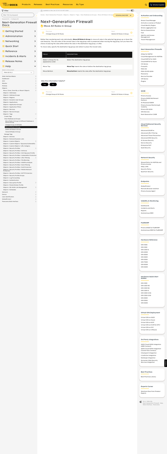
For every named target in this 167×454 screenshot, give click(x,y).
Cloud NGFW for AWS (148, 59)
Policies (4, 85)
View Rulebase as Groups (12, 118)
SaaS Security (146, 148)
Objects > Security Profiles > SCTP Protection (17, 173)
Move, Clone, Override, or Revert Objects (16, 90)
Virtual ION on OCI (147, 328)
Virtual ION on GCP (147, 323)
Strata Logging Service (148, 28)
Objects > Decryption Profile (12, 182)
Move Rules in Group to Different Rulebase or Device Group (19, 121)
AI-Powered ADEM (147, 103)
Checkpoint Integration (149, 353)
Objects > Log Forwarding (11, 178)
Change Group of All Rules (13, 124)
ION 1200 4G (145, 286)
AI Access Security (147, 141)
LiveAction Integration (148, 356)
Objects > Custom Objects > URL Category (16, 146)
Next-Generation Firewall (54, 14)
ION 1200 (144, 247)
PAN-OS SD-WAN (147, 72)
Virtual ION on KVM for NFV (150, 325)
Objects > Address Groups (11, 95)
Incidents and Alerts (148, 208)
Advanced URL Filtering (149, 133)
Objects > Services (9, 109)
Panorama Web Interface (10, 201)
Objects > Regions (9, 97)
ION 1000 (144, 245)
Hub (142, 33)
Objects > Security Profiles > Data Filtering (16, 164)
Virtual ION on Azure (148, 320)
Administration (14, 36)
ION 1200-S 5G (146, 296)
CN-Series (144, 64)
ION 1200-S (145, 250)
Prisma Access (146, 96)
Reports (143, 211)
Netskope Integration (148, 358)
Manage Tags (8, 134)
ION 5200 (144, 260)
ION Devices (145, 112)
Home (42, 14)
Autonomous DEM (147, 213)
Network (5, 192)
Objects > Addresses (9, 92)
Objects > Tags (7, 114)
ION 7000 (144, 262)
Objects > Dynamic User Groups (13, 100)
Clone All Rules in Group (12, 131)
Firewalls (144, 67)
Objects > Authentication (11, 180)
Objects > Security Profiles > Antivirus (15, 150)
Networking (12, 41)
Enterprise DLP (146, 146)
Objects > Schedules (9, 189)
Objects (4, 88)
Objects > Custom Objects (11, 141)
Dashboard (5, 78)
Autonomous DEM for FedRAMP (152, 230)
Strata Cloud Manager (148, 21)
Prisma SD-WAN (146, 110)
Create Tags (8, 116)
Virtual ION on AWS (148, 318)
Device (4, 194)
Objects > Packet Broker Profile (13, 185)
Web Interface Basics (9, 76)
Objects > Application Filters (12, 107)
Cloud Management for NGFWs (151, 57)
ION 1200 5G (145, 288)
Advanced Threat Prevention (151, 136)
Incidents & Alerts (15, 56)
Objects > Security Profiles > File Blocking (16, 160)
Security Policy (146, 169)
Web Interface (147, 405)
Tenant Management (148, 40)
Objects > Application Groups (12, 104)
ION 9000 (144, 265)
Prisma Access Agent (148, 191)
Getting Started (14, 31)
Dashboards (145, 206)
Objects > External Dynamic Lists (13, 139)
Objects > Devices (9, 136)
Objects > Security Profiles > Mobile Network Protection (17, 170)
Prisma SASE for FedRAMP (150, 228)
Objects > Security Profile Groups (13, 175)
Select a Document (8, 70)
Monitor (4, 83)
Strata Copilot (157, 5)
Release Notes (13, 61)
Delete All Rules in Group (13, 129)
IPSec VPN (144, 167)
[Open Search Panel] (146, 5)
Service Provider (146, 77)
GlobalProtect (6, 199)
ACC (3, 81)
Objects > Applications (10, 102)
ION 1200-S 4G (146, 293)
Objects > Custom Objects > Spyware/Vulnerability (19, 143)
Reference (11, 51)
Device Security (146, 143)
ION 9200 (144, 267)
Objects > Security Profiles (11, 148)
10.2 (144, 402)
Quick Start (11, 46)
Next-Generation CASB (149, 115)
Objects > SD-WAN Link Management (15, 187)
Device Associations (148, 31)
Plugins (143, 82)
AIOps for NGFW (146, 54)
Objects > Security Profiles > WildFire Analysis (17, 162)
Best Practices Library (148, 377)
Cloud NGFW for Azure (149, 62)
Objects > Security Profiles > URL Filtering (16, 157)
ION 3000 (144, 255)
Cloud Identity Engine (148, 26)
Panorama (144, 74)
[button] (165, 363)
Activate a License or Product (151, 23)
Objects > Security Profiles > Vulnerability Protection (19, 155)
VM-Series (144, 79)
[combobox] (18, 15)
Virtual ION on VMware (149, 330)
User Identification (8, 196)
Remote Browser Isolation (150, 189)
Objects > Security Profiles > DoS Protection (17, 167)
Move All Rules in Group (12, 127)
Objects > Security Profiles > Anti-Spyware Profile (19, 153)
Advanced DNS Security (149, 138)
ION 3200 (144, 257)
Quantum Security (147, 172)
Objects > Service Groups (11, 111)
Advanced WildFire (147, 131)
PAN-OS (144, 69)
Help (8, 66)
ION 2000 (144, 252)
